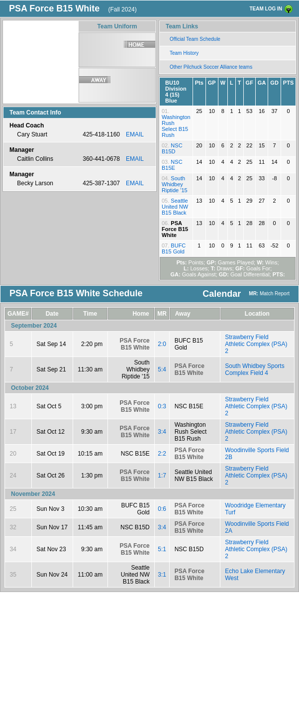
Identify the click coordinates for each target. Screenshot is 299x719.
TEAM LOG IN (265, 8)
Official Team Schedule (195, 39)
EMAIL (135, 134)
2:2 (162, 453)
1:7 (162, 475)
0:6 (162, 508)
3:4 (162, 431)
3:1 (162, 574)
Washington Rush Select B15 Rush (176, 126)
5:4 (162, 369)
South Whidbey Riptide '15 (175, 184)
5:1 (162, 549)
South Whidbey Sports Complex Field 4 (254, 369)
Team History (184, 53)
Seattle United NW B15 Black (175, 207)
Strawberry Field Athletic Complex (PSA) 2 (256, 344)
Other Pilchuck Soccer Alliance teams (211, 67)
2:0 (162, 344)
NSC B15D (172, 148)
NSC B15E (172, 165)
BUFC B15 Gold (174, 248)
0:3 (162, 406)
